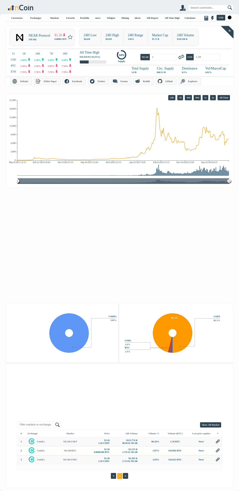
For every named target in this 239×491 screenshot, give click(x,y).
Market (70, 433)
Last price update (201, 433)
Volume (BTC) (175, 433)
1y (205, 97)
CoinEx (41, 441)
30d (188, 97)
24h (172, 97)
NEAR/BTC (70, 450)
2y (213, 97)
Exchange (32, 433)
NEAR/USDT (70, 441)
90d (197, 97)
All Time (223, 97)
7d (180, 97)
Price (107, 433)
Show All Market (210, 425)
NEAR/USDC (70, 459)
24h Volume (132, 433)
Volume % (153, 433)
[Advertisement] (119, 216)
